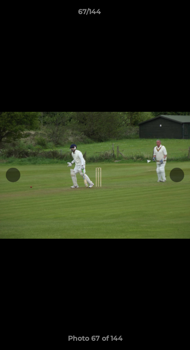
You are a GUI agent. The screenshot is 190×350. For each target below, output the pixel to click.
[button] (155, 14)
